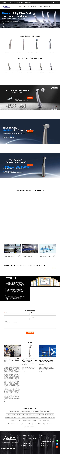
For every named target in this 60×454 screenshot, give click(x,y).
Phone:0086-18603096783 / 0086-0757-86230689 (11, 1)
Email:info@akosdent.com (26, 1)
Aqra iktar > (6, 400)
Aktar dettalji (30, 96)
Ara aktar (30, 130)
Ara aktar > (54, 266)
